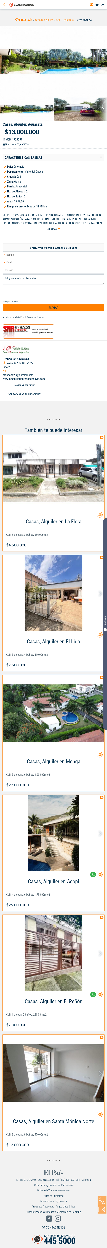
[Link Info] (53, 531)
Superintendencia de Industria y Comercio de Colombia (53, 1212)
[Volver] (5, 4)
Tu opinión (105, 623)
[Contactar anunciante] (100, 516)
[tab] (53, 157)
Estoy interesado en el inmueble (53, 279)
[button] (53, 157)
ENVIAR (53, 308)
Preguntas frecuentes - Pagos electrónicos (53, 1206)
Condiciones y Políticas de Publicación (53, 1185)
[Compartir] (102, 5)
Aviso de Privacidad (53, 1195)
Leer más (52, 228)
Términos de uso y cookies (53, 1201)
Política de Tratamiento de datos (31, 317)
